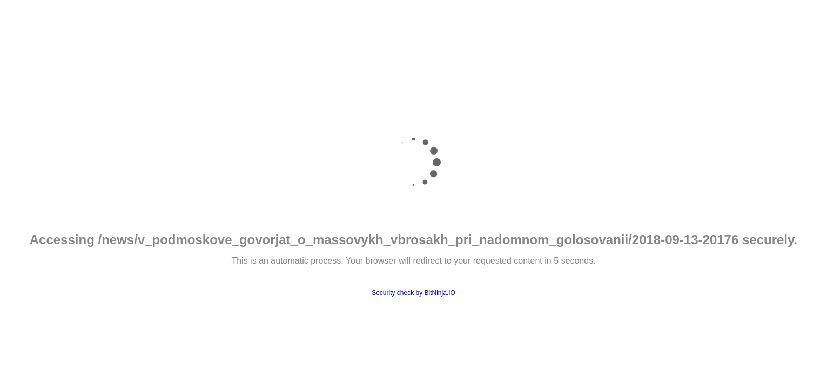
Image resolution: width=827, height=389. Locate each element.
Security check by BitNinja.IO (413, 293)
